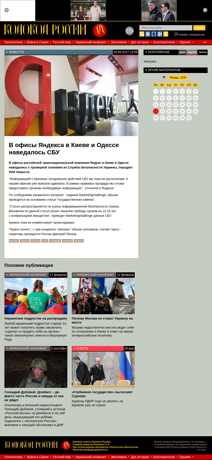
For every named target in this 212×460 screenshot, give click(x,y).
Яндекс (79, 240)
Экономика (119, 42)
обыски (25, 240)
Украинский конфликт (90, 42)
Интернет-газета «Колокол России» (92, 442)
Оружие (185, 42)
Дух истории (140, 42)
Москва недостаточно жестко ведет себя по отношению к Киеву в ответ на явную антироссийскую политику (103, 331)
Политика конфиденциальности (90, 450)
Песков (36, 240)
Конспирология (164, 42)
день (183, 52)
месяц (202, 52)
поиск (199, 27)
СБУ (44, 240)
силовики (55, 240)
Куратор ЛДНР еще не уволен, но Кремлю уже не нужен (97, 403)
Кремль (14, 240)
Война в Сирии (37, 42)
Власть (82, 348)
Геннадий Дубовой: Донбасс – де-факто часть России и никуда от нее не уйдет (34, 396)
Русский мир (62, 42)
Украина (67, 240)
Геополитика (13, 42)
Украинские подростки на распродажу (35, 318)
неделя (191, 52)
